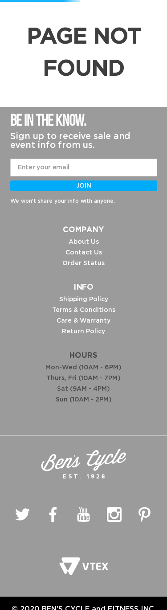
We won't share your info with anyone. (62, 201)
